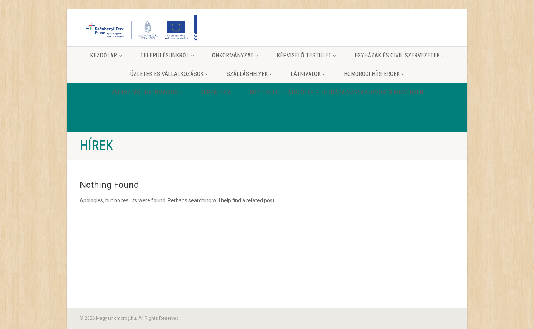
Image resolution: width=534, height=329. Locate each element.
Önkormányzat (235, 55)
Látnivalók (308, 73)
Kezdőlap (106, 55)
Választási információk (146, 92)
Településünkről (167, 55)
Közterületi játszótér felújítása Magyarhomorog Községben (336, 92)
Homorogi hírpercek (374, 73)
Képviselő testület (306, 55)
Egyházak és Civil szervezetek (399, 55)
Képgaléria (215, 92)
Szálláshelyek (249, 73)
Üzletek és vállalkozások (169, 73)
